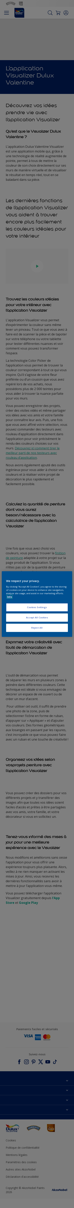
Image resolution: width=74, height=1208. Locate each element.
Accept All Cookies (37, 617)
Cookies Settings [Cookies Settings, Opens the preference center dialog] (37, 607)
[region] (37, 604)
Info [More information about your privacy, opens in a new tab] (9, 596)
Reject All (37, 627)
